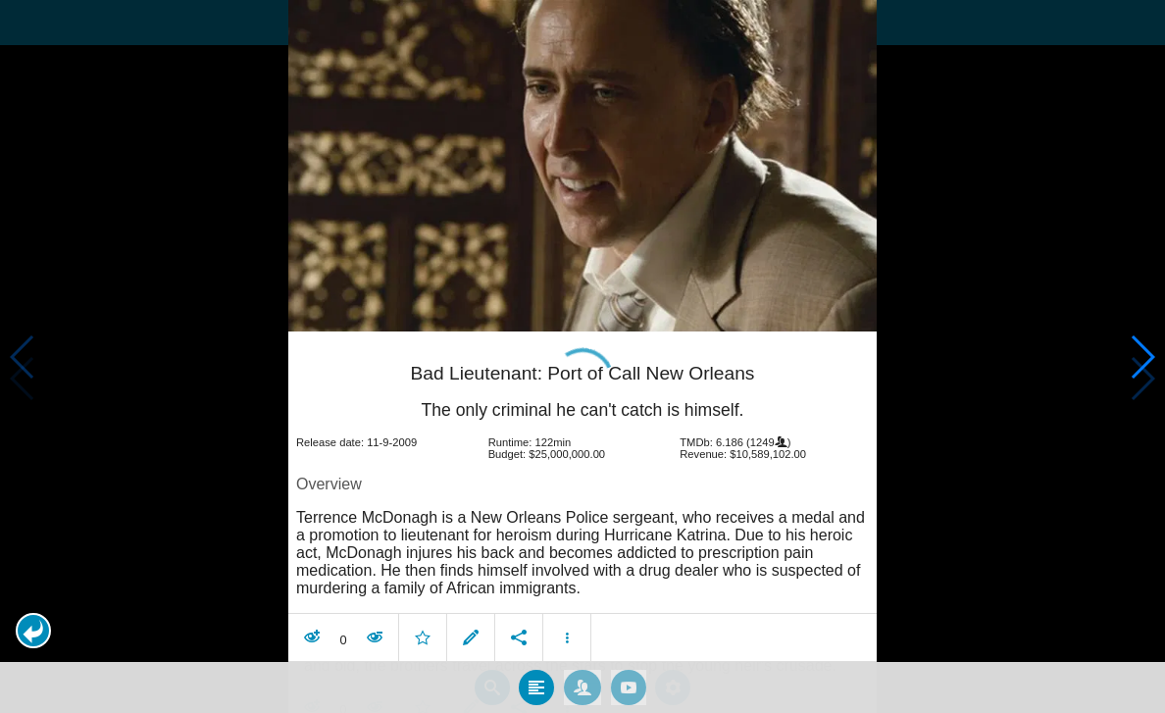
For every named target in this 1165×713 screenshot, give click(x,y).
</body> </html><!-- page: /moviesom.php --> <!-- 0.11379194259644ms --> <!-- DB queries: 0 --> (582, 356)
